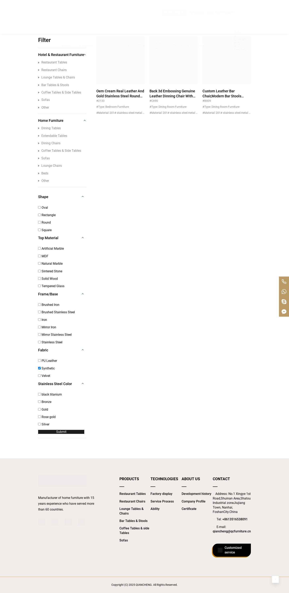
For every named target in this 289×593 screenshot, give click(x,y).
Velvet (44, 376)
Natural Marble (50, 263)
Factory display (161, 494)
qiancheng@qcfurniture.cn (232, 531)
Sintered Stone (50, 271)
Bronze (44, 402)
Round (44, 222)
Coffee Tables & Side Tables (59, 92)
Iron (42, 320)
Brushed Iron (48, 305)
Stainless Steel (50, 342)
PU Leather (47, 361)
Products (86, 21)
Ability (155, 509)
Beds (43, 173)
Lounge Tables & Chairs (56, 77)
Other (43, 107)
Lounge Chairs (50, 166)
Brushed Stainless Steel (56, 312)
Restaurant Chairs (52, 70)
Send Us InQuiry (174, 4)
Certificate (189, 509)
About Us (158, 21)
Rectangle (47, 215)
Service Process (162, 501)
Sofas (44, 100)
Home (66, 21)
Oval (43, 208)
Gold (43, 409)
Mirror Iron (47, 327)
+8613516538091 (235, 519)
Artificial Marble (51, 248)
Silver (43, 424)
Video (125, 21)
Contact (203, 21)
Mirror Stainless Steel (55, 335)
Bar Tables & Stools (53, 85)
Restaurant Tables (52, 62)
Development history (196, 494)
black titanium (50, 394)
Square (45, 230)
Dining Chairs (49, 143)
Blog (141, 21)
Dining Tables (49, 128)
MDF (43, 256)
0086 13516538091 (221, 4)
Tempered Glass (51, 286)
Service (107, 21)
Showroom (181, 21)
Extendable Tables (52, 136)
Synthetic (46, 368)
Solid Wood (48, 279)
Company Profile (194, 501)
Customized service (230, 550)
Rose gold (47, 417)
